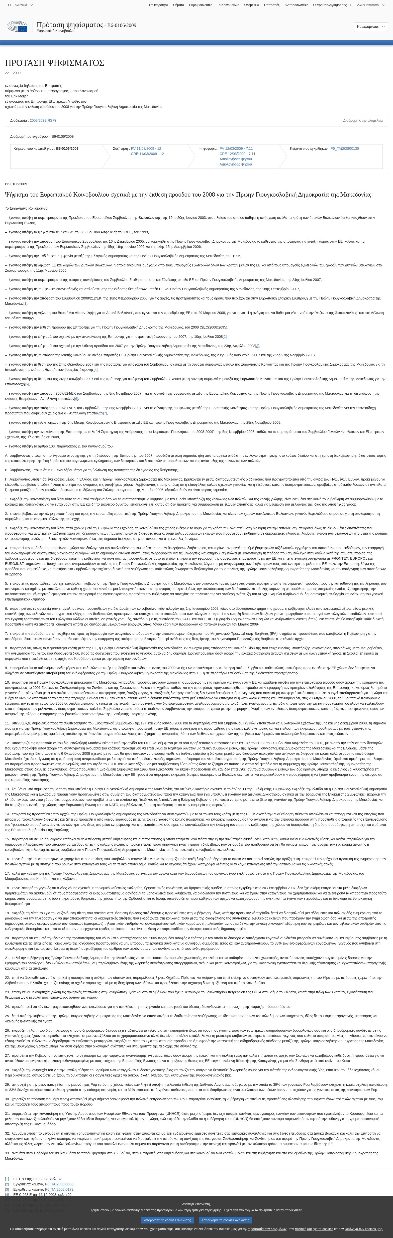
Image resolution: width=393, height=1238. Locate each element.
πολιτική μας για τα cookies (314, 1233)
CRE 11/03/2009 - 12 (147, 154)
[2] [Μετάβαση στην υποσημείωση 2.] (225, 337)
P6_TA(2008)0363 (59, 1184)
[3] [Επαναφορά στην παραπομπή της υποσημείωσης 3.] (7, 1189)
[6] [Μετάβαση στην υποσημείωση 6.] (76, 399)
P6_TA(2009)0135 (345, 148)
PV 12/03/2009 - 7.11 (236, 148)
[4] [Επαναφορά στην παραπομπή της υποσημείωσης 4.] (7, 1195)
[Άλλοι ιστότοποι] (371, 5)
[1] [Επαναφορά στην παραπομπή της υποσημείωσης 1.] (7, 1179)
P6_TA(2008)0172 (59, 1189)
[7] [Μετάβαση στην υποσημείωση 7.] (105, 413)
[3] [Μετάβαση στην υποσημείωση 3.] (257, 346)
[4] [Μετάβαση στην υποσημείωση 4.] (96, 370)
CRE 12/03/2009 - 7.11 (237, 154)
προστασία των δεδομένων (267, 1233)
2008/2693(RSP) (43, 120)
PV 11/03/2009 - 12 (146, 148)
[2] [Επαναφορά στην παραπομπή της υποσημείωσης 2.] (7, 1184)
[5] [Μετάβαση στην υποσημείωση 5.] (27, 384)
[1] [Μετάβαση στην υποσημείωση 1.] (26, 303)
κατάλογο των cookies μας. (364, 1233)
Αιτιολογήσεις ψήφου (236, 159)
